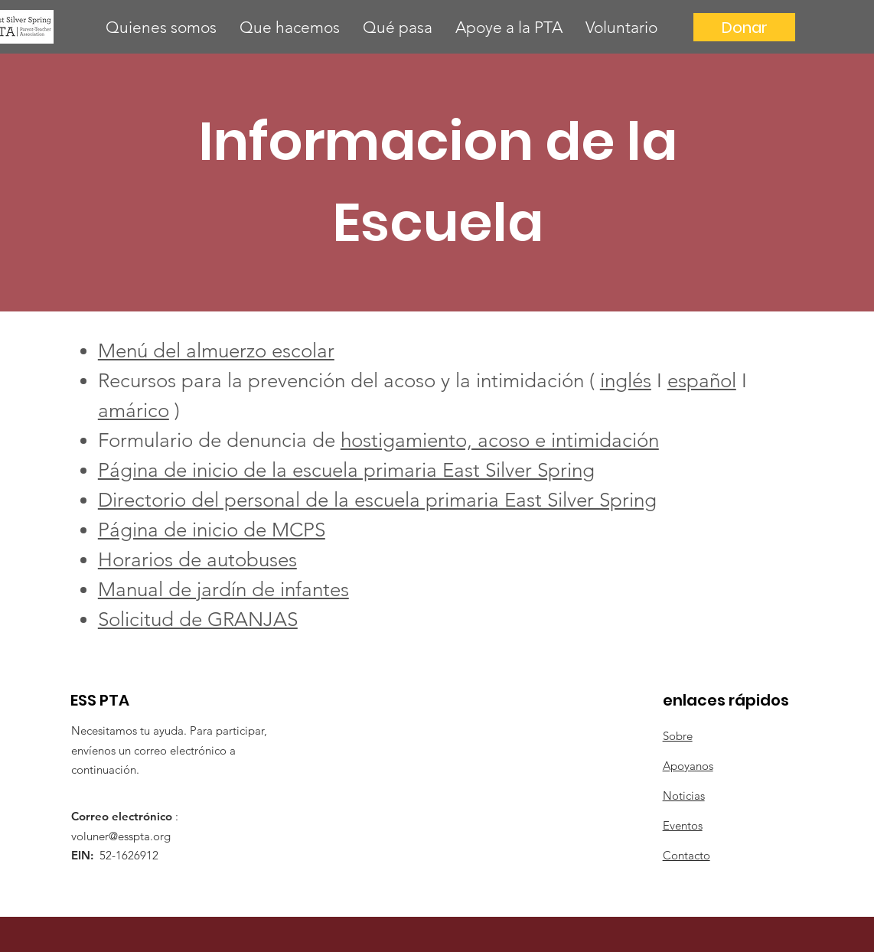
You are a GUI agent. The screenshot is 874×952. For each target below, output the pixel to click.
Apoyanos (688, 765)
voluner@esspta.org (121, 836)
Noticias (684, 795)
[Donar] (744, 27)
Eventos (683, 825)
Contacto (686, 855)
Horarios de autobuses (197, 560)
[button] (161, 27)
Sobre (678, 736)
